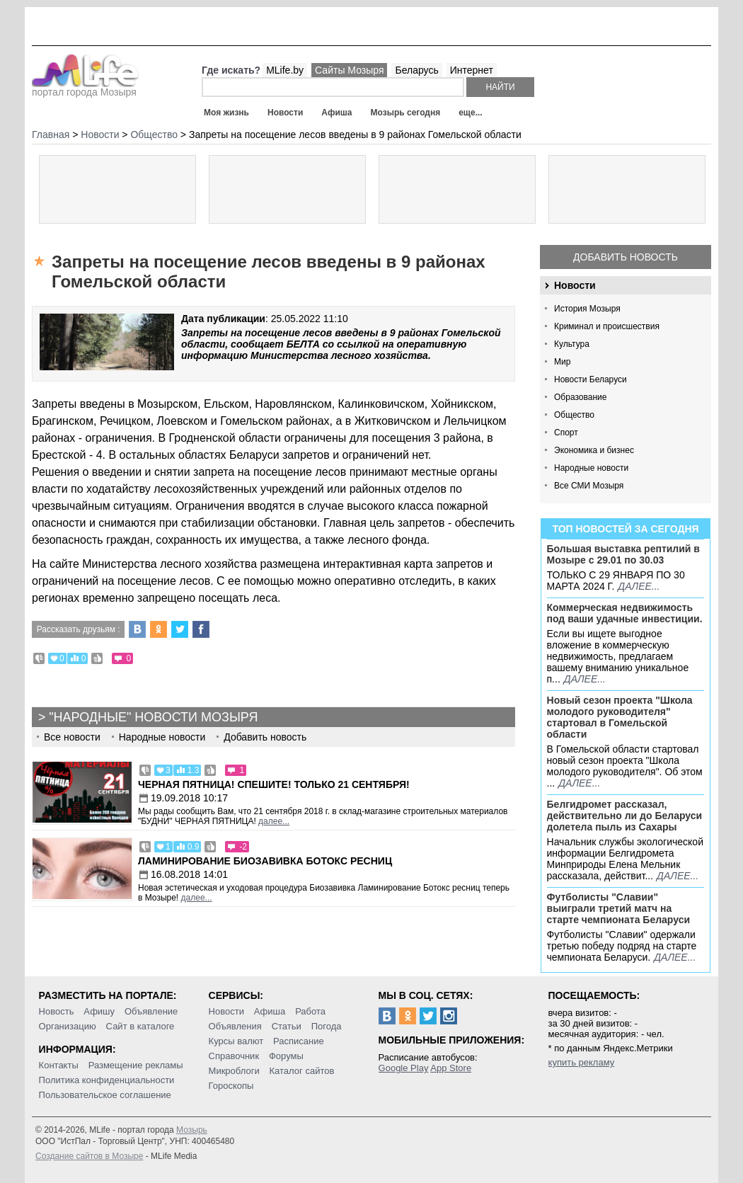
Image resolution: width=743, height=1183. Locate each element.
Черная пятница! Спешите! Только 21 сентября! (274, 784)
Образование (580, 397)
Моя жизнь (226, 113)
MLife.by (285, 70)
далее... (639, 586)
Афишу (99, 1011)
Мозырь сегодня (406, 113)
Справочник (234, 1056)
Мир (562, 362)
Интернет (471, 70)
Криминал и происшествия (607, 326)
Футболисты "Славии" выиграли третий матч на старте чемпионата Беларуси (619, 908)
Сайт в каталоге (140, 1026)
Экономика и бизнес (594, 450)
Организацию (67, 1026)
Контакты (59, 1065)
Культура (571, 344)
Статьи (286, 1026)
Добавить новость (625, 257)
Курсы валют (236, 1041)
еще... (470, 113)
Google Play (404, 1068)
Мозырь (191, 1130)
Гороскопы (231, 1085)
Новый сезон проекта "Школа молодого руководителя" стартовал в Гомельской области (620, 717)
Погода (326, 1026)
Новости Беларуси (590, 379)
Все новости (72, 737)
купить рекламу (581, 1062)
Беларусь (416, 70)
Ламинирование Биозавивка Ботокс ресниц (265, 861)
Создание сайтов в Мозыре (89, 1156)
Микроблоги (234, 1070)
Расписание (298, 1041)
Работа (310, 1011)
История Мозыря (587, 309)
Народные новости (591, 468)
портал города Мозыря (85, 88)
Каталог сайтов (302, 1070)
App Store (450, 1068)
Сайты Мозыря (349, 70)
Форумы (286, 1056)
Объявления (235, 1026)
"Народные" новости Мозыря (153, 717)
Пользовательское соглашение (105, 1095)
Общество (574, 415)
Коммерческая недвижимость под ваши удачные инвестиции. (625, 613)
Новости (285, 113)
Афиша (336, 113)
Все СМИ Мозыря (588, 486)
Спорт (566, 433)
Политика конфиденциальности (107, 1080)
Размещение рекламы (135, 1065)
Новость (56, 1011)
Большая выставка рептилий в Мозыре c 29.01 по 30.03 (623, 554)
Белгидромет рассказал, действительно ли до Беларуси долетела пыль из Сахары (625, 816)
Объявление (151, 1011)
